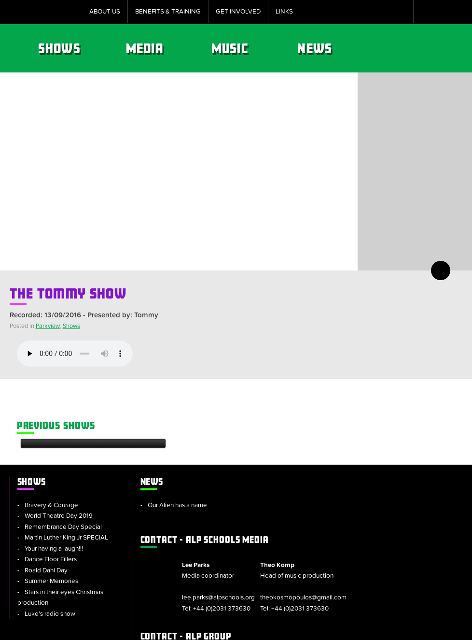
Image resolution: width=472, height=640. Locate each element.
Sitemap (135, 628)
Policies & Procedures (249, 628)
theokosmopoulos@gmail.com (400, 489)
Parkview (48, 326)
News (420, 48)
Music (336, 48)
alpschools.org (392, 552)
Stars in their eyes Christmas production (60, 535)
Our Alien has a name (169, 443)
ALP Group (292, 527)
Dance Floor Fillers (51, 497)
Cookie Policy (181, 628)
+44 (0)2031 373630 (323, 489)
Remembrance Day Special (63, 465)
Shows (166, 48)
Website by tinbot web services (418, 628)
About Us (104, 11)
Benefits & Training (168, 11)
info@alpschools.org (385, 574)
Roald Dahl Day (46, 508)
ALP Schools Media (311, 420)
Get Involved (238, 11)
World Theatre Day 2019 (59, 454)
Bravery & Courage (51, 443)
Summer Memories (51, 519)
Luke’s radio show (50, 552)
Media (251, 48)
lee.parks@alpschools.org (320, 478)
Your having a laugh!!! (54, 487)
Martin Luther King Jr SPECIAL (66, 476)
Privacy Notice (318, 628)
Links (284, 11)
